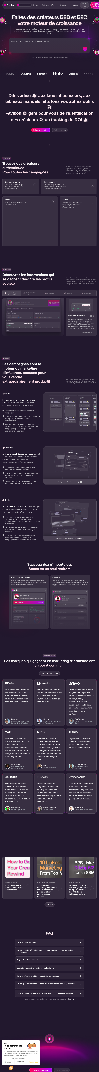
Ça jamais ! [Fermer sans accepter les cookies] (8, 1062)
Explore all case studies (49, 673)
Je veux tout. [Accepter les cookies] (33, 1062)
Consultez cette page (61, 57)
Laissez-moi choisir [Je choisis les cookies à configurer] (20, 1062)
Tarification (46, 5)
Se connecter (75, 5)
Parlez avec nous (60, 130)
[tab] (12, 293)
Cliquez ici (70, 999)
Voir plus (49, 905)
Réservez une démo (84, 5)
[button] (24, 5)
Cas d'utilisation (54, 5)
